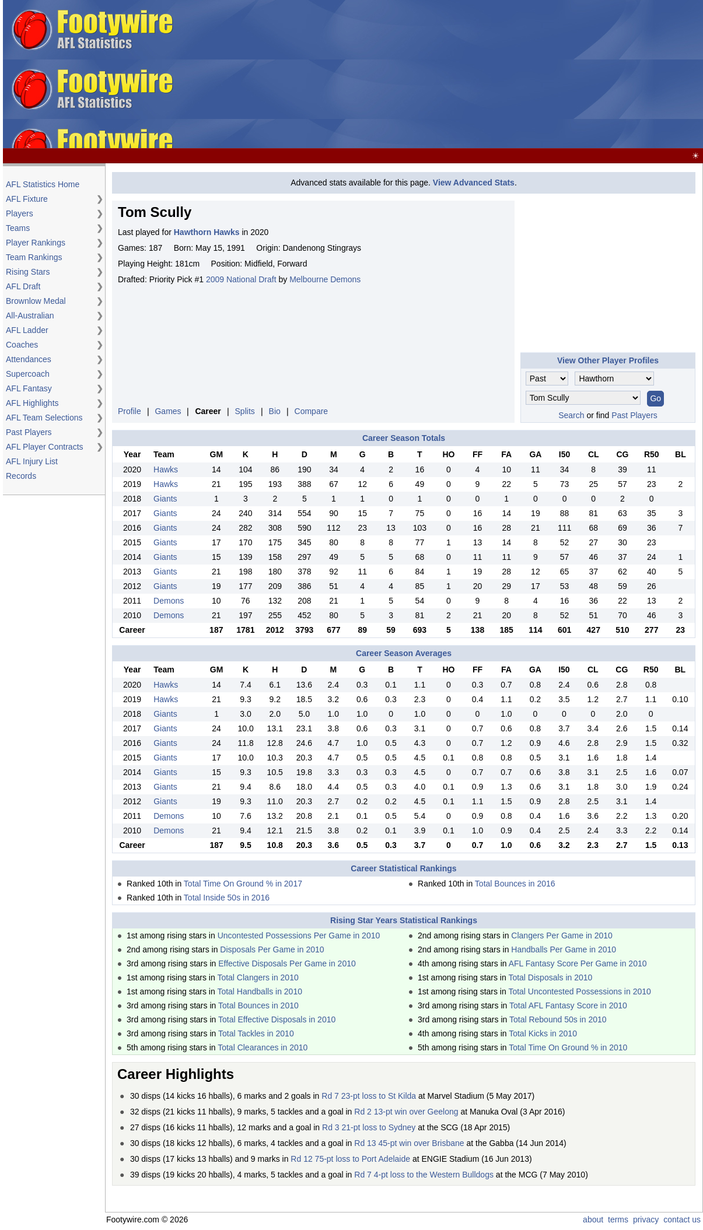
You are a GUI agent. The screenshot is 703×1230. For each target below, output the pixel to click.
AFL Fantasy (29, 388)
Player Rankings (35, 242)
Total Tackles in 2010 (256, 1033)
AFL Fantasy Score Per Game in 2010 (578, 963)
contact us (682, 1219)
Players (19, 213)
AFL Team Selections (44, 417)
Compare (311, 411)
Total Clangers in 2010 (257, 977)
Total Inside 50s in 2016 (227, 897)
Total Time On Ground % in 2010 (568, 1047)
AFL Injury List (32, 461)
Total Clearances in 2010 (262, 1047)
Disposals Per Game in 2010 (272, 949)
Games (168, 411)
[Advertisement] (429, 75)
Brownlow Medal (36, 301)
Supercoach (28, 374)
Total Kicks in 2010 (543, 1033)
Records (21, 476)
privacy (646, 1219)
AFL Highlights (32, 403)
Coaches (22, 344)
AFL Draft (23, 286)
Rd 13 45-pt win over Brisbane (409, 1143)
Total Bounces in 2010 (258, 1005)
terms (618, 1219)
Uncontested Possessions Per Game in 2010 (299, 935)
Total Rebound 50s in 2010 (558, 1019)
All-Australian (30, 315)
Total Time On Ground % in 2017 (243, 883)
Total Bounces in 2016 (515, 883)
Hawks (165, 469)
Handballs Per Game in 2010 (563, 949)
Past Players (29, 432)
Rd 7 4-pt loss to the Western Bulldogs (424, 1174)
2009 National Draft (241, 279)
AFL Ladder (27, 330)
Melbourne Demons (325, 279)
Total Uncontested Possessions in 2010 (579, 991)
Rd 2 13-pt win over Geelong (406, 1111)
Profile (129, 411)
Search (571, 415)
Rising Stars (28, 271)
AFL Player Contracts (44, 446)
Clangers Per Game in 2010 (562, 935)
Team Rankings (34, 257)
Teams (18, 228)
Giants (165, 498)
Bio (275, 411)
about (593, 1219)
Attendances (28, 359)
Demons (168, 600)
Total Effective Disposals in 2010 (276, 1019)
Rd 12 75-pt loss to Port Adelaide (350, 1159)
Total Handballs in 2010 (259, 991)
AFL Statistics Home (42, 184)
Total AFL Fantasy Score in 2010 (568, 1005)
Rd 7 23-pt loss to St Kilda (368, 1096)
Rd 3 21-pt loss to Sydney (368, 1127)
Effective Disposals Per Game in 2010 (287, 963)
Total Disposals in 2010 (550, 977)
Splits (245, 411)
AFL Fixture (27, 199)
